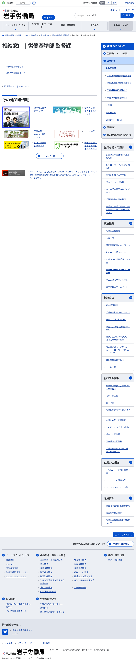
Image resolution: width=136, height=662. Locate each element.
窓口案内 (10, 599)
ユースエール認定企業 (116, 480)
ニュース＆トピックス (17, 555)
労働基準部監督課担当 (117, 90)
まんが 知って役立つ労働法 (118, 427)
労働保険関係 (80, 587)
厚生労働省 (129, 3)
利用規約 (47, 643)
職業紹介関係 (46, 572)
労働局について (116, 46)
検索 (128, 15)
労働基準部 (111, 68)
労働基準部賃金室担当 (117, 98)
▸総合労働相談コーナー (16, 73)
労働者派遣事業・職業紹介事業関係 (52, 582)
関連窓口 (111, 127)
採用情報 (118, 498)
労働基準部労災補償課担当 (119, 83)
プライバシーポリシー (28, 643)
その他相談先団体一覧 (16, 611)
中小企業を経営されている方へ (118, 190)
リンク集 (8, 643)
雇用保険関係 (46, 568)
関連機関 (118, 223)
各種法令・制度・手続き (53, 555)
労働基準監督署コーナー (17, 572)
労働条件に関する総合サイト (118, 411)
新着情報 (10, 560)
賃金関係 (44, 564)
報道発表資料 (12, 568)
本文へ (114, 10)
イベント (10, 564)
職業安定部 (111, 112)
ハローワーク (112, 238)
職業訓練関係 (46, 576)
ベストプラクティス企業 (117, 487)
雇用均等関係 (80, 568)
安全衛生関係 (80, 560)
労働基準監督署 (113, 231)
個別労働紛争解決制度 (84, 580)
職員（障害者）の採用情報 (118, 506)
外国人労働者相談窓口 (116, 319)
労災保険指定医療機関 (116, 199)
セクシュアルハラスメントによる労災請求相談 (118, 338)
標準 (102, 3)
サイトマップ (128, 10)
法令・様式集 (112, 396)
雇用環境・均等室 (114, 120)
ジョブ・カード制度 (115, 182)
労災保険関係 (80, 564)
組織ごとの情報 (81, 572)
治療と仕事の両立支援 (116, 175)
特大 (114, 3)
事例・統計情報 (116, 555)
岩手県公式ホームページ (117, 287)
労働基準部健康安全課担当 (119, 75)
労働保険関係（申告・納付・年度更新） (117, 450)
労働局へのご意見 (120, 544)
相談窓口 (118, 297)
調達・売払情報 (113, 434)
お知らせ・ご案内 (118, 147)
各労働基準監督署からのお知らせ (118, 156)
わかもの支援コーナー (116, 252)
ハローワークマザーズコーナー (118, 271)
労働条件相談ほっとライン (118, 312)
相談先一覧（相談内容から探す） (18, 605)
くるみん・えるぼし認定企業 (118, 471)
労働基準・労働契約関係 (51, 560)
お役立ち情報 (118, 378)
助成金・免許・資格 (83, 576)
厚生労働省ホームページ (117, 280)
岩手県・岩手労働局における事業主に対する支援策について (118, 209)
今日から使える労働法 (116, 420)
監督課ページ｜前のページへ (17, 86)
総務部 (109, 105)
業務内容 (111, 61)
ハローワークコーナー (16, 576)
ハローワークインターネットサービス (118, 387)
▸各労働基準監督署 (14, 67)
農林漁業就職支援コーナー (118, 360)
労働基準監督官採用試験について (118, 521)
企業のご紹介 (118, 462)
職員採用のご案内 (114, 513)
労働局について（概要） (118, 53)
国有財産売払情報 (114, 441)
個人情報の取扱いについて (119, 135)
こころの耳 (111, 367)
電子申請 (110, 403)
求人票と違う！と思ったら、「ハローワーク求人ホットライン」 (118, 350)
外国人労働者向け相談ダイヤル (118, 328)
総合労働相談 (112, 305)
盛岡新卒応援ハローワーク (118, 245)
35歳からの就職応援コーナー (118, 261)
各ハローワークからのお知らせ (118, 166)
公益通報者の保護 (48, 591)
